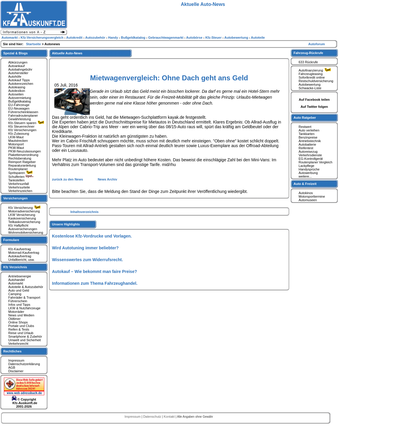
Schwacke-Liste (310, 88)
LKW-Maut (16, 137)
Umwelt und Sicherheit (24, 340)
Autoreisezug (308, 151)
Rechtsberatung (19, 158)
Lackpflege (306, 165)
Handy (113, 37)
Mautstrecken (18, 140)
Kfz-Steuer (213, 37)
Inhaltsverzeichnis (84, 212)
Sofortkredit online (312, 77)
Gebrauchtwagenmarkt (166, 37)
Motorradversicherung (24, 211)
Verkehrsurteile (19, 187)
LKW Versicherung (21, 215)
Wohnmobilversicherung (25, 232)
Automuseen (308, 200)
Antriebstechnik (310, 141)
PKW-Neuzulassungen (24, 151)
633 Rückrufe (308, 62)
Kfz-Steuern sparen (26, 123)
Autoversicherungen (22, 229)
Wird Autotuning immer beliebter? (85, 247)
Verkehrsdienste (310, 155)
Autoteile (258, 37)
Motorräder (16, 311)
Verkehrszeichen (20, 191)
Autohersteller (18, 73)
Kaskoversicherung (22, 218)
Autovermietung (19, 98)
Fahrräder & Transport (24, 297)
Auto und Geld (18, 290)
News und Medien (21, 315)
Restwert (305, 127)
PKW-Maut (16, 147)
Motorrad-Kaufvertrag (23, 252)
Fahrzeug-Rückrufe (308, 53)
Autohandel (16, 280)
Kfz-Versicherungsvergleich (42, 37)
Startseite (34, 44)
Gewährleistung (19, 119)
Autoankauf (16, 66)
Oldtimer (14, 319)
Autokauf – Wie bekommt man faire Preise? (94, 271)
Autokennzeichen (20, 83)
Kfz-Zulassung (18, 133)
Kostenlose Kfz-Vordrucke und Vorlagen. (92, 236)
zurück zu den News (68, 179)
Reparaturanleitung (22, 165)
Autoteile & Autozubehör (25, 287)
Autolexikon (16, 90)
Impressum (16, 360)
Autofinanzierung (315, 70)
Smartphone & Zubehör (25, 336)
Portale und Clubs (21, 326)
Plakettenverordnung (23, 155)
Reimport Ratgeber (22, 162)
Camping (14, 294)
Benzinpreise (308, 137)
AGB (11, 367)
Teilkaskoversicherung (24, 222)
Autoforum (316, 44)
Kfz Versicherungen (22, 130)
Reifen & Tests (18, 329)
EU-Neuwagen (19, 108)
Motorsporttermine (312, 196)
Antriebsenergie (19, 276)
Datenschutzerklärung (24, 364)
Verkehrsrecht (18, 343)
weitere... (305, 176)
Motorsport (16, 144)
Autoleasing (16, 87)
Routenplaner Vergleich (315, 162)
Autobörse (194, 37)
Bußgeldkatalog (19, 101)
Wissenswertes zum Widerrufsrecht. (87, 259)
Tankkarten (307, 134)
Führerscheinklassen (23, 112)
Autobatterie (307, 144)
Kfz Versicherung (25, 207)
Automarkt (15, 283)
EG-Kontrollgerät (311, 158)
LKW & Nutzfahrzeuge (24, 308)
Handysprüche (309, 169)
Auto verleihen (309, 130)
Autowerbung (308, 173)
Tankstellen (16, 180)
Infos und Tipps (19, 304)
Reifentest (306, 148)
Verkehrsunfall (18, 184)
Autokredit (74, 37)
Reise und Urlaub (20, 333)
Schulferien (21, 176)
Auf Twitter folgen (314, 106)
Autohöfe (14, 76)
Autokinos (306, 193)
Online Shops (18, 322)
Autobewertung (309, 84)
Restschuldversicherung (316, 81)
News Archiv (107, 179)
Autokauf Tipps (19, 80)
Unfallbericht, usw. (21, 259)
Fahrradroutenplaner (23, 115)
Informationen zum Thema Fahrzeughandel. (94, 283)
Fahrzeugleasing (311, 74)
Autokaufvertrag (19, 256)
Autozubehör (95, 37)
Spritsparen (21, 173)
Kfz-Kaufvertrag (19, 249)
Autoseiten (16, 94)
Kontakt (169, 416)
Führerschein (17, 301)
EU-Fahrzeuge (19, 105)
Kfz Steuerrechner (21, 126)
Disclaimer (15, 371)
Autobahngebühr (20, 69)
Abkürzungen (17, 62)
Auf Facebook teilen (314, 99)
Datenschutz (152, 416)
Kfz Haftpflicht (18, 225)
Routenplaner (18, 169)
